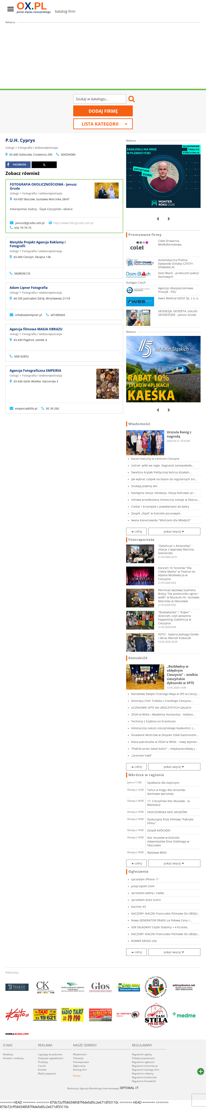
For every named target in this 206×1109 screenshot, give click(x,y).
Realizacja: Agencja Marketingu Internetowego (103, 1088)
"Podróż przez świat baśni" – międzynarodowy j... (164, 749)
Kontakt (42, 1069)
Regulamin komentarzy (145, 1066)
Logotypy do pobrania (50, 1054)
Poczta (76, 1075)
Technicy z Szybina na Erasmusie (153, 721)
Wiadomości (139, 424)
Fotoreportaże (141, 540)
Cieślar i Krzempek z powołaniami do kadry (160, 506)
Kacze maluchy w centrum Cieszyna (155, 459)
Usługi (9, 148)
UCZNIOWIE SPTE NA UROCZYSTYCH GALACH (161, 707)
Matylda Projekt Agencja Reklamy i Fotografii (38, 244)
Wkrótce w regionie (146, 775)
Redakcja (8, 1054)
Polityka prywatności (143, 1058)
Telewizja (78, 1058)
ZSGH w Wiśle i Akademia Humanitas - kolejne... (163, 714)
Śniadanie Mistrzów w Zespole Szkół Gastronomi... (165, 735)
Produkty (43, 1062)
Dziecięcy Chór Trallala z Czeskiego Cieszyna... (162, 701)
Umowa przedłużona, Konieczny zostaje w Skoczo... (165, 500)
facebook (16, 165)
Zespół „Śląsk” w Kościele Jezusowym (155, 513)
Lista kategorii (105, 124)
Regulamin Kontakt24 (144, 1081)
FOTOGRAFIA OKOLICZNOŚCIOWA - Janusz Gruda (43, 186)
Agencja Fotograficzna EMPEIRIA (35, 370)
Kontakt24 (137, 658)
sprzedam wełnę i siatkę (147, 893)
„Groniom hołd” (141, 755)
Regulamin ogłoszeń (143, 1062)
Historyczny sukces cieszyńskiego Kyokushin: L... (163, 728)
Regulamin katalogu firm (145, 1069)
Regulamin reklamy (142, 1073)
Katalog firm (80, 1069)
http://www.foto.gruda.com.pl (73, 223)
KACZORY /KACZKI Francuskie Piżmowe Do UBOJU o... (164, 913)
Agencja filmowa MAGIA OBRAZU (36, 329)
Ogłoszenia (138, 871)
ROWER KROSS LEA (144, 941)
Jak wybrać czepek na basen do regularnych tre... (164, 479)
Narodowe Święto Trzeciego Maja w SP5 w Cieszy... (165, 694)
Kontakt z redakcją (13, 1058)
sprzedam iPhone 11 (145, 879)
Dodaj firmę (103, 111)
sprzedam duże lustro (146, 900)
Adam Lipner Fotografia (29, 287)
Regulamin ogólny (142, 1054)
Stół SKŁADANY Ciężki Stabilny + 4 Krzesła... (160, 927)
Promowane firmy (145, 235)
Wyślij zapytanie (47, 1073)
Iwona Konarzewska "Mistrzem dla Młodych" (161, 520)
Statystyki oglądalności (50, 1058)
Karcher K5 (138, 907)
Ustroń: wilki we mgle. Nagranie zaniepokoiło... (162, 465)
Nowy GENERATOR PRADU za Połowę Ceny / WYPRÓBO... (160, 920)
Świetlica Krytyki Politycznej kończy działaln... (161, 472)
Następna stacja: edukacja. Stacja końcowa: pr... (163, 493)
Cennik (42, 1066)
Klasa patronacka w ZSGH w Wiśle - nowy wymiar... (165, 742)
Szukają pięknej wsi (144, 486)
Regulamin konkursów (144, 1077)
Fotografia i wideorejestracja (38, 148)
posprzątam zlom (142, 886)
